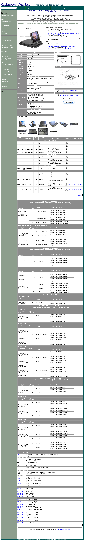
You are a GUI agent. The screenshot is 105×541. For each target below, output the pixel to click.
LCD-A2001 (20, 488)
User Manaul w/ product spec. (73, 142)
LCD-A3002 (20, 509)
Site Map (63, 534)
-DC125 (19, 483)
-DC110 (19, 481)
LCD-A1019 (20, 522)
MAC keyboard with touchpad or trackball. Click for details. (61, 46)
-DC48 (18, 480)
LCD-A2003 (20, 491)
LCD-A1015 (20, 514)
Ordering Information (23, 198)
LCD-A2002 (20, 490)
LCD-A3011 (20, 499)
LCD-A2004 (20, 493)
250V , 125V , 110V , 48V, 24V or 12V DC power (59, 48)
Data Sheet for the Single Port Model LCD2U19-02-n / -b (68, 91)
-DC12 (18, 477)
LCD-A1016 (20, 515)
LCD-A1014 (20, 512)
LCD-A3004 (20, 503)
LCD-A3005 (20, 504)
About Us (49, 534)
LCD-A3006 (20, 506)
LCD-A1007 (20, 520)
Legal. (27, 537)
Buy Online (42, 534)
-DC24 (18, 478)
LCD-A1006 (20, 519)
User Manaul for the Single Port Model (69, 95)
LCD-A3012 (20, 501)
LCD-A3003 (20, 511)
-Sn (18, 454)
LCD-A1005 (20, 517)
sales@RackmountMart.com (63, 529)
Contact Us (55, 534)
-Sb (18, 456)
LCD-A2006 (20, 496)
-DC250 (19, 485)
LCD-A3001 (20, 507)
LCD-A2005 (20, 494)
